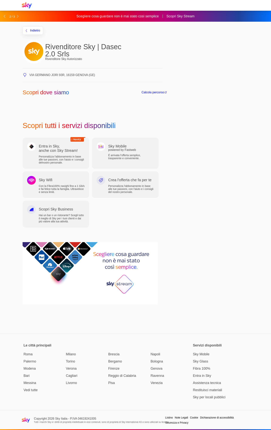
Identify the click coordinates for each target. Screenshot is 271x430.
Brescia (114, 354)
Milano (71, 354)
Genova (156, 368)
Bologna (157, 361)
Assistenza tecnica (207, 383)
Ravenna (157, 376)
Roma (28, 354)
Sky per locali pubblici (209, 397)
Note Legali (181, 417)
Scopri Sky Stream (181, 16)
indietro (33, 30)
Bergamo (115, 361)
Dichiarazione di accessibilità (217, 417)
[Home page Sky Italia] (28, 5)
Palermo (30, 361)
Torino (70, 361)
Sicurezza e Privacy (176, 422)
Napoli (155, 354)
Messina (30, 383)
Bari (27, 376)
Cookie (194, 417)
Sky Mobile (201, 354)
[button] (4, 16)
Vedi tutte (31, 390)
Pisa (111, 383)
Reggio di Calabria (122, 376)
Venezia (157, 383)
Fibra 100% (201, 368)
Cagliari (71, 376)
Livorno (71, 383)
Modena (30, 368)
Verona (71, 368)
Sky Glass (200, 361)
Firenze (114, 368)
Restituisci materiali (207, 390)
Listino (169, 417)
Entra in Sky (202, 376)
